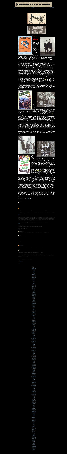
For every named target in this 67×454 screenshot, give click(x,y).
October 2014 (34, 347)
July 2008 (34, 291)
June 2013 (34, 335)
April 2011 (34, 316)
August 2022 (34, 417)
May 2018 (34, 379)
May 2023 (34, 424)
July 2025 (34, 443)
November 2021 (34, 410)
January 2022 (34, 412)
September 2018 (34, 382)
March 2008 (33, 288)
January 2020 (34, 394)
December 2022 (34, 420)
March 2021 (33, 404)
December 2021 (34, 411)
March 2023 (33, 422)
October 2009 (34, 302)
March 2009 (33, 297)
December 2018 (34, 384)
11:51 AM (19, 229)
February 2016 (34, 359)
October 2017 (34, 374)
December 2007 (34, 286)
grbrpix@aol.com (33, 7)
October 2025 (34, 445)
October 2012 (34, 329)
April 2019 (34, 387)
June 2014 (34, 344)
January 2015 (34, 349)
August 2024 (34, 435)
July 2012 (34, 327)
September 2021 (34, 409)
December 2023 (34, 429)
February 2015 (34, 350)
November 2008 (34, 294)
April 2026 (34, 450)
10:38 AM (19, 214)
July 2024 (34, 434)
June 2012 (34, 326)
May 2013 (34, 334)
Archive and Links (15, 7)
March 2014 (33, 342)
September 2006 (34, 275)
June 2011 (34, 317)
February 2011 (34, 314)
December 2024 (34, 438)
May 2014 (34, 343)
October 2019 (34, 392)
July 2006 (34, 273)
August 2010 (34, 310)
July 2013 (34, 336)
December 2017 (34, 375)
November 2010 (34, 312)
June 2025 (34, 442)
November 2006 (34, 276)
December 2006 (34, 277)
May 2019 (34, 388)
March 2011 (33, 315)
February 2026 (34, 448)
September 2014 (34, 346)
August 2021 (34, 408)
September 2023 (34, 427)
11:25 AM (19, 223)
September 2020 (34, 400)
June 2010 (34, 308)
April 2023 (34, 423)
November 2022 (34, 419)
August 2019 (34, 390)
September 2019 (34, 391)
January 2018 (34, 376)
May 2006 (34, 272)
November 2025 (34, 446)
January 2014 (34, 340)
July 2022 (34, 416)
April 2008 (34, 289)
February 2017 (34, 368)
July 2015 (34, 354)
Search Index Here (52, 7)
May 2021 (34, 406)
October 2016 (34, 365)
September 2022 (34, 418)
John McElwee (21, 245)
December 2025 (34, 447)
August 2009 (34, 301)
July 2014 (34, 345)
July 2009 (34, 300)
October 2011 (34, 320)
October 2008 (34, 293)
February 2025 (34, 439)
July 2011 (34, 318)
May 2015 (34, 352)
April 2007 (34, 280)
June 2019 (34, 389)
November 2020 (34, 401)
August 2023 (34, 426)
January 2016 (34, 358)
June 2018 (34, 380)
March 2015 (33, 351)
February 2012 (34, 323)
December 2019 (34, 393)
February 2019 (34, 386)
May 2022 (34, 415)
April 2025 (34, 441)
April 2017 (34, 369)
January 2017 (34, 367)
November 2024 (34, 437)
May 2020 (34, 397)
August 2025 (34, 444)
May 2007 (34, 281)
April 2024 (34, 432)
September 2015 (34, 355)
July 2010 (34, 309)
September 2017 (34, 373)
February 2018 (34, 377)
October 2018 (34, 383)
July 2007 (34, 282)
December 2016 (34, 366)
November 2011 (34, 321)
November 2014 (34, 348)
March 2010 (33, 306)
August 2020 (34, 399)
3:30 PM (28, 198)
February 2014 (34, 341)
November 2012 (34, 330)
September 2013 (34, 337)
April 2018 (34, 378)
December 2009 (34, 304)
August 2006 (34, 274)
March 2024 (33, 431)
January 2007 (34, 278)
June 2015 (34, 353)
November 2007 (34, 285)
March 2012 (33, 324)
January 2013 (34, 331)
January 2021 (34, 403)
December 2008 (34, 295)
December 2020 (34, 402)
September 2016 (34, 364)
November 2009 (34, 303)
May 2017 (34, 370)
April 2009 (34, 298)
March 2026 (33, 449)
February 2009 (34, 296)
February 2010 (34, 305)
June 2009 (34, 299)
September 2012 (34, 328)
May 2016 (34, 361)
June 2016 (34, 362)
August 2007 (34, 283)
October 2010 (34, 311)
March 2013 (33, 333)
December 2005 (34, 268)
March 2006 (33, 270)
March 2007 (33, 279)
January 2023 (34, 421)
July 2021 (34, 407)
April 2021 (34, 405)
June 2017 (34, 371)
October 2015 (34, 356)
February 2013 (34, 332)
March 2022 (33, 413)
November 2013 (34, 339)
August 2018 (34, 381)
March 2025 (33, 440)
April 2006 (34, 271)
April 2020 (34, 396)
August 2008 (34, 292)
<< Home (19, 263)
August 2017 (34, 372)
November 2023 (34, 428)
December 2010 (34, 313)
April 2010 (34, 307)
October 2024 (34, 436)
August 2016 (34, 363)
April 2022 (34, 414)
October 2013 (34, 338)
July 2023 (34, 425)
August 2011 (33, 319)
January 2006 (34, 269)
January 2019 (34, 385)
